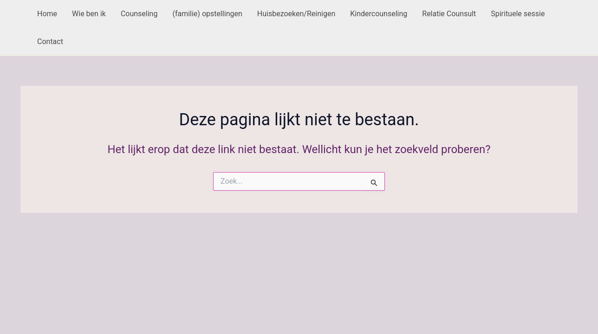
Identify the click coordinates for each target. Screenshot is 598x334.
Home (47, 13)
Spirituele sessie (518, 13)
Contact (50, 41)
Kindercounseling (378, 13)
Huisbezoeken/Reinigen (296, 13)
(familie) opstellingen (207, 13)
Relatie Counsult (449, 13)
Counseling (139, 13)
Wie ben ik (89, 13)
